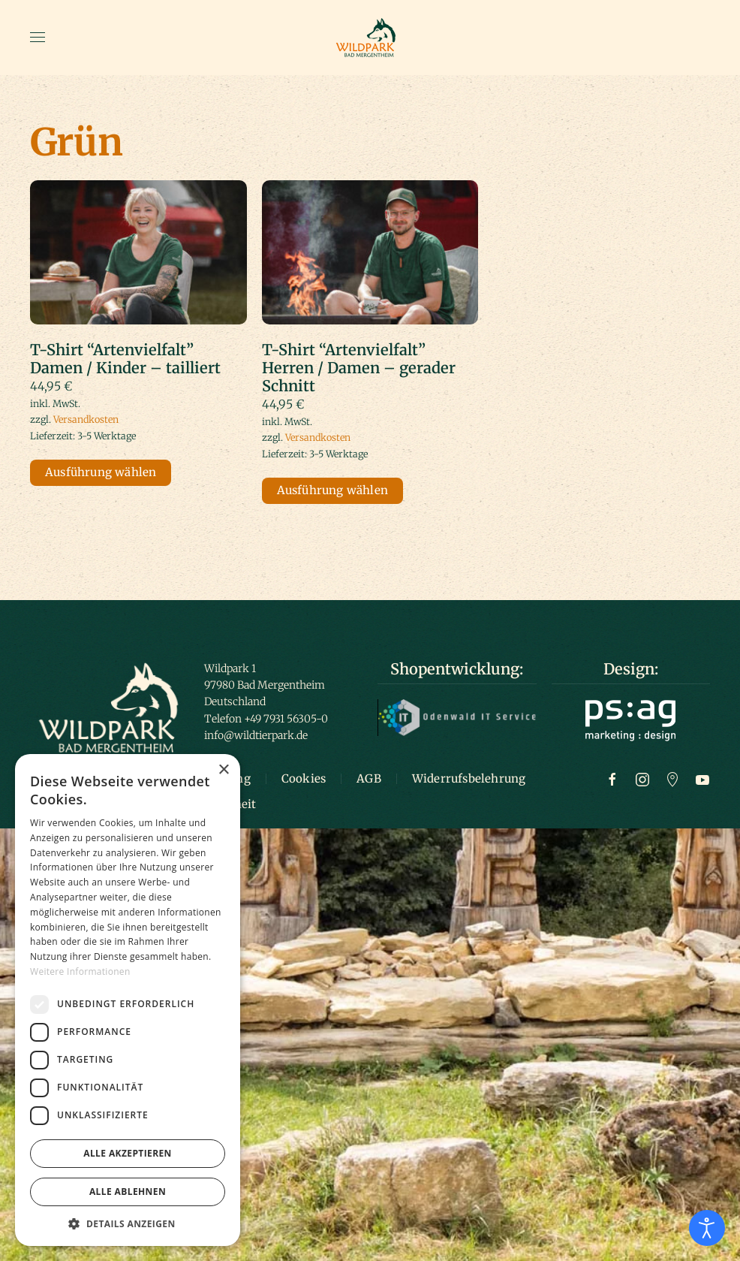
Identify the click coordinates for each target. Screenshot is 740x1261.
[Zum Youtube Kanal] (702, 778)
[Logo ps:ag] (630, 719)
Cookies (303, 778)
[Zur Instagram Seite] (642, 778)
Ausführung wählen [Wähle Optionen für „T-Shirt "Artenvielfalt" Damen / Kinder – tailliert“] (100, 472)
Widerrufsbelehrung (469, 778)
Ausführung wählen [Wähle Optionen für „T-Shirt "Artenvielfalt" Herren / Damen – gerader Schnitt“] (332, 490)
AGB (368, 778)
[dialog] (127, 1000)
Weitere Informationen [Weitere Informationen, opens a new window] (80, 971)
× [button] (223, 770)
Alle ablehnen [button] (127, 1191)
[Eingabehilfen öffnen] (707, 1228)
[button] (37, 37)
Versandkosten (86, 419)
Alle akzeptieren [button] (127, 1153)
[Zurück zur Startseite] (370, 37)
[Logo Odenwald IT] (457, 716)
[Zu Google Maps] (672, 778)
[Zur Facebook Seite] (612, 778)
